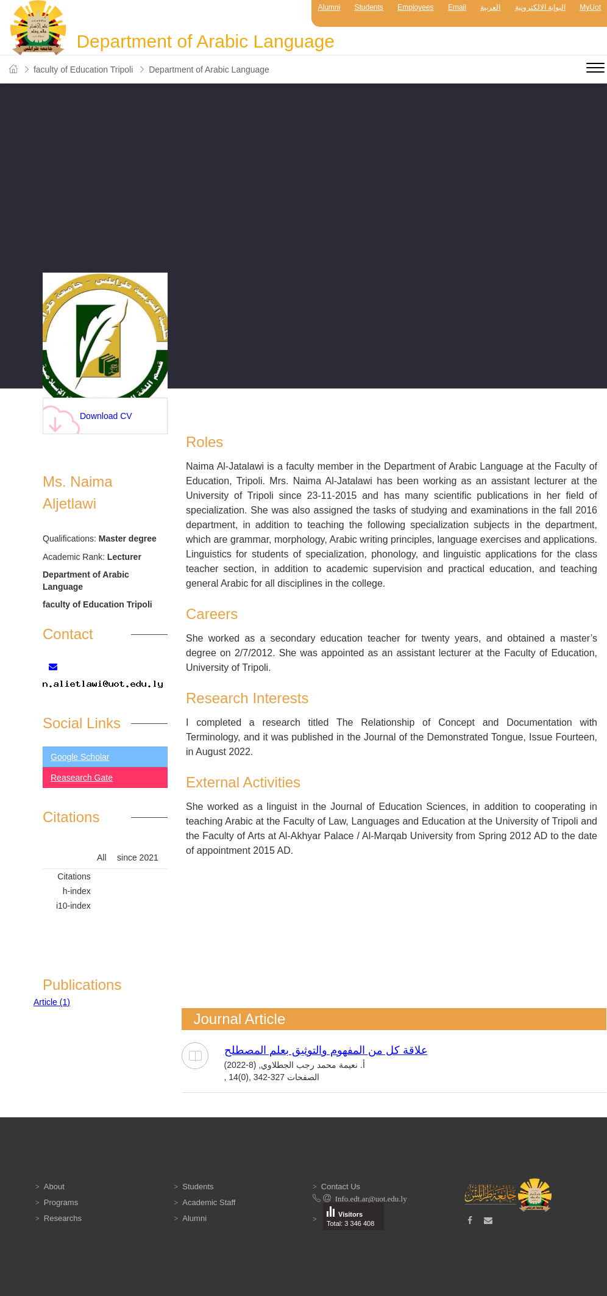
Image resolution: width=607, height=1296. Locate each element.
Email (457, 7)
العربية (490, 7)
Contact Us (340, 1186)
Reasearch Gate (82, 777)
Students (369, 7)
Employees (415, 7)
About (54, 1186)
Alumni (329, 7)
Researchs (63, 1218)
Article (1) (52, 1002)
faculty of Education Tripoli (83, 69)
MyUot (590, 7)
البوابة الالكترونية (540, 7)
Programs (61, 1202)
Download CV (87, 419)
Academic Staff (208, 1202)
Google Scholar (80, 757)
